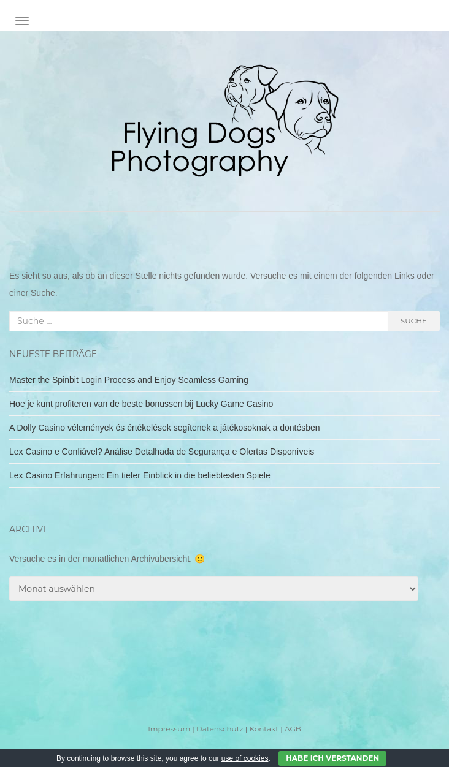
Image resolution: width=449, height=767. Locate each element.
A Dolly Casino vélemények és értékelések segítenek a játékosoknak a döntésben (164, 428)
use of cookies (245, 758)
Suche (414, 320)
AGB (293, 728)
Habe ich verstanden (332, 758)
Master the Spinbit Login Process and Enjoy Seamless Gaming (128, 380)
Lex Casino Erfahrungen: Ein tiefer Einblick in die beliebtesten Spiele (140, 475)
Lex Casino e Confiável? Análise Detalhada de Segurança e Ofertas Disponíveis (161, 451)
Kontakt (263, 728)
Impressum (169, 728)
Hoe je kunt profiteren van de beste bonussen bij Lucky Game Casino (141, 404)
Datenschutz (220, 728)
